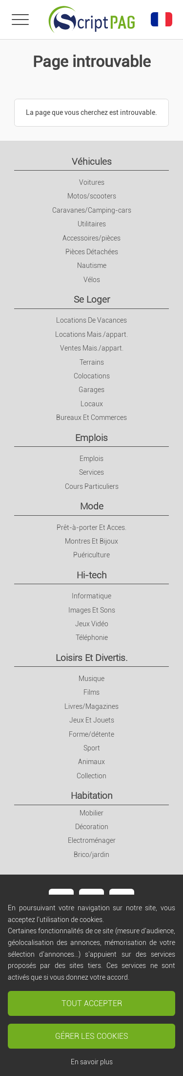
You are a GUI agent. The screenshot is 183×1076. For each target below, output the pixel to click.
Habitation (92, 795)
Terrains (92, 362)
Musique (91, 678)
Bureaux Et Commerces (91, 417)
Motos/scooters (91, 196)
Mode (91, 506)
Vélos (91, 280)
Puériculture (91, 555)
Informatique (91, 596)
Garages (91, 390)
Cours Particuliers (92, 486)
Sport (91, 748)
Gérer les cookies (91, 1036)
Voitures (91, 182)
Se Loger (92, 299)
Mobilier (91, 813)
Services (91, 472)
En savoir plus (92, 1062)
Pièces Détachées (91, 252)
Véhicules (92, 161)
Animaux (91, 762)
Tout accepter (91, 1003)
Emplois (91, 437)
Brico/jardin (91, 854)
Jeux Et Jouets (91, 720)
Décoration (91, 827)
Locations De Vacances (91, 320)
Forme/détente (91, 734)
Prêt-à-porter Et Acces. (91, 527)
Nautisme (91, 265)
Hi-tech (92, 575)
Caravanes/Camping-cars (91, 210)
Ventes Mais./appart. (91, 348)
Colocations (92, 376)
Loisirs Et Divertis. (92, 657)
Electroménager (92, 840)
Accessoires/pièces (91, 238)
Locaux (92, 404)
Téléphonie (92, 637)
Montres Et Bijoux (91, 541)
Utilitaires (92, 224)
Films (91, 692)
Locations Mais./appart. (91, 334)
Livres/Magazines (91, 706)
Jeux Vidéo (91, 624)
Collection (91, 776)
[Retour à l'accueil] (91, 19)
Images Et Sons (91, 610)
